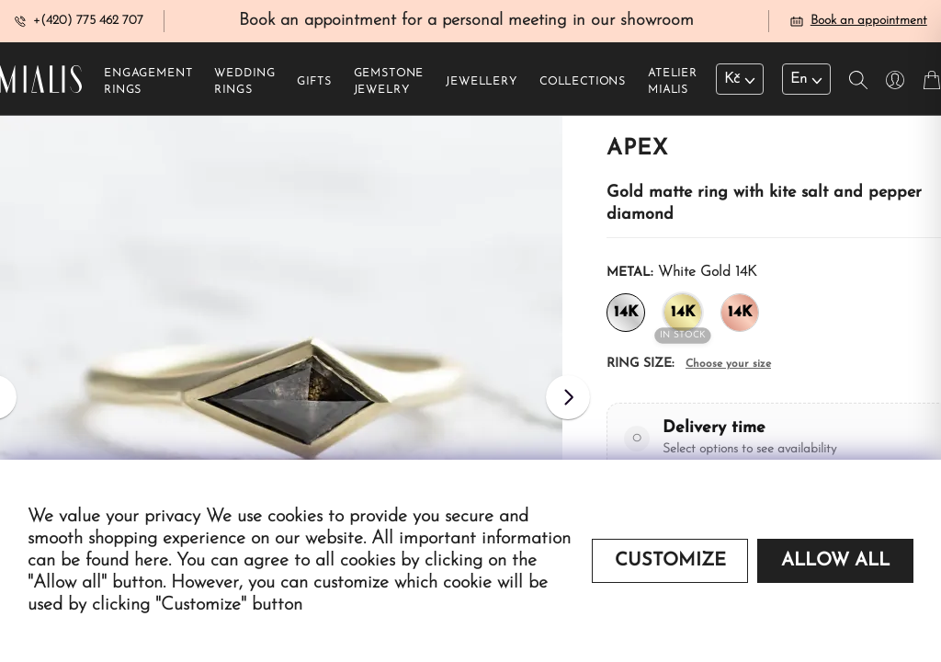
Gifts (314, 83)
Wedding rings (244, 83)
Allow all (835, 561)
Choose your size (728, 365)
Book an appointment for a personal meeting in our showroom (466, 21)
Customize (670, 561)
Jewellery (481, 83)
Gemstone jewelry (389, 83)
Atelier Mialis (672, 83)
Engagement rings (148, 83)
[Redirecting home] (41, 80)
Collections (582, 83)
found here (126, 561)
